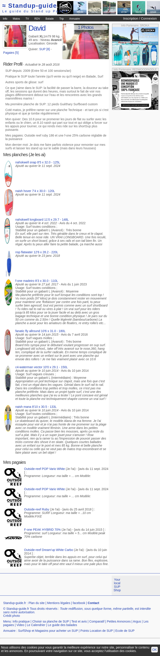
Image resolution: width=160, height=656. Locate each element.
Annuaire (74, 18)
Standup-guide (33, 5)
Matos (16, 18)
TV (27, 18)
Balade (49, 18)
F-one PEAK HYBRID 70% (42, 529)
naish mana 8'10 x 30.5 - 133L (36, 406)
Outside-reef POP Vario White (44, 469)
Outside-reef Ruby (36, 509)
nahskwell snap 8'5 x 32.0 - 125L (37, 162)
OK (154, 649)
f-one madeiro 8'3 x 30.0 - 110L (36, 281)
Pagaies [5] (11, 52)
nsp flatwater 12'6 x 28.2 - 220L (36, 252)
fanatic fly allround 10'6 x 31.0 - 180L (40, 331)
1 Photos (86, 27)
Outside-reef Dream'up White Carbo (48, 550)
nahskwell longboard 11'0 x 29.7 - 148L (42, 219)
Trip (61, 18)
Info (5, 18)
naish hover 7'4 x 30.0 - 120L (35, 191)
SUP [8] (44, 49)
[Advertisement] (78, 606)
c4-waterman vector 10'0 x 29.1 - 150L (41, 367)
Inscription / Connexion (140, 18)
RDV (37, 18)
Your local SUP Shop (117, 585)
